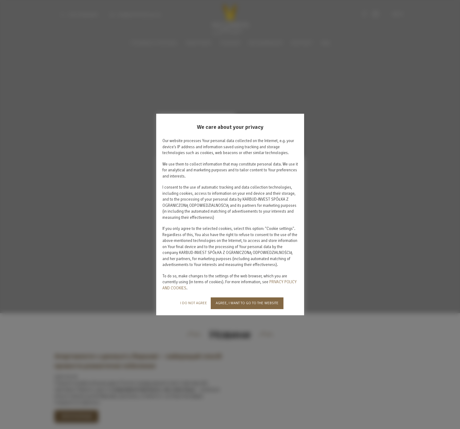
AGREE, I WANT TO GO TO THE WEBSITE (247, 303)
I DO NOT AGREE (193, 303)
